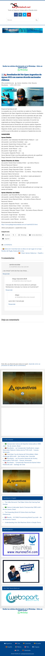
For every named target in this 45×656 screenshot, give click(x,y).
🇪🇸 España (9, 647)
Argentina (24, 83)
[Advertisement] (22, 50)
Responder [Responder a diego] (12, 304)
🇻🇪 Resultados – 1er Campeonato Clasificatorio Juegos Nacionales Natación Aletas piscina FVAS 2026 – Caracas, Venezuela (21, 450)
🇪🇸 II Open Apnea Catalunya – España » (31, 253)
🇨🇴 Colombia (27, 643)
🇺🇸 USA (17, 650)
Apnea (19, 83)
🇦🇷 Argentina (8, 643)
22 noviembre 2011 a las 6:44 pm (21, 281)
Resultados (4, 85)
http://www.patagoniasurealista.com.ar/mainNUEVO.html (19, 224)
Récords (34, 83)
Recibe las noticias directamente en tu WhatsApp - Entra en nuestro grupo (22, 66)
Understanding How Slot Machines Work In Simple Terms (23, 522)
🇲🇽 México (18, 647)
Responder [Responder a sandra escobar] (6, 274)
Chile (29, 83)
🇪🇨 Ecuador (37, 643)
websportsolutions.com (27, 653)
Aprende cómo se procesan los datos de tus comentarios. (20, 364)
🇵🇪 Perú (26, 647)
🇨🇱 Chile (17, 643)
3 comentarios (8, 244)
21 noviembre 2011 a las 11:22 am (19, 267)
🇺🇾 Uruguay (35, 647)
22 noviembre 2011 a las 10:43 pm (25, 297)
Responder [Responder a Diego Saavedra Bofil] (9, 290)
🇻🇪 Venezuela (26, 650)
